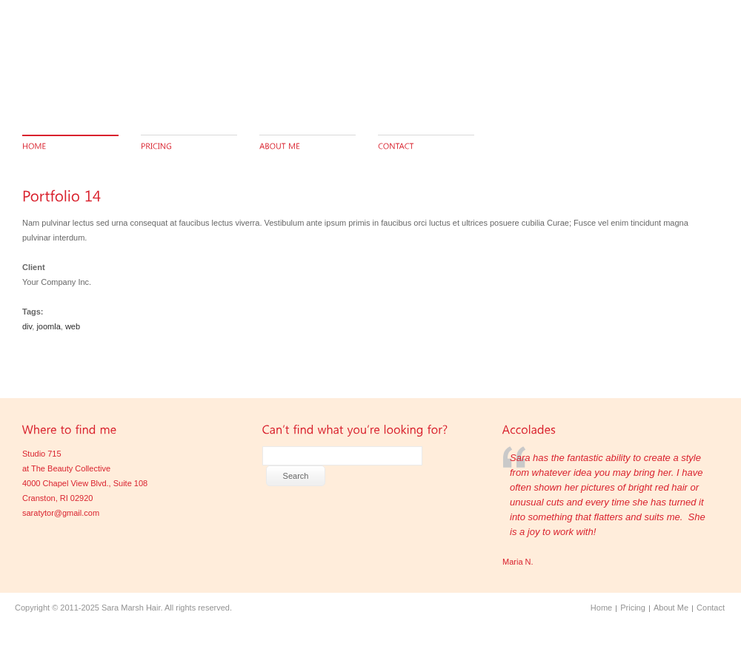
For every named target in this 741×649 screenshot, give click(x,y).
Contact (711, 607)
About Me (671, 607)
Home (601, 607)
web (72, 326)
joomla (48, 326)
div (27, 326)
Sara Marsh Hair (131, 607)
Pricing (632, 607)
